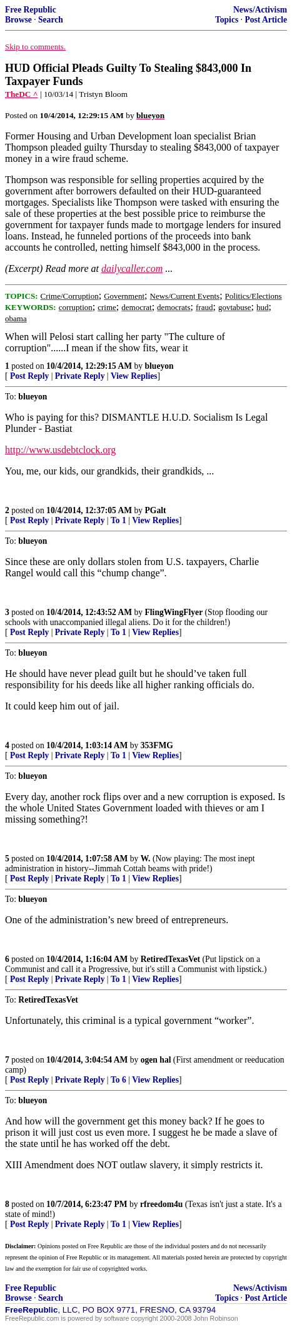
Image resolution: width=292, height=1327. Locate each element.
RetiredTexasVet (170, 959)
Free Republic (30, 9)
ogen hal (156, 1059)
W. (146, 858)
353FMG (157, 745)
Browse (18, 19)
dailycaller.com (132, 268)
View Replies (134, 376)
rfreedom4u (161, 1204)
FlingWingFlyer (174, 612)
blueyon (159, 366)
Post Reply (29, 376)
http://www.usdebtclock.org (60, 449)
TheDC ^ (21, 94)
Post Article (265, 19)
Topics (226, 19)
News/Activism (260, 9)
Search (50, 19)
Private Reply (80, 376)
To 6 (118, 1079)
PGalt (155, 510)
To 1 (118, 520)
